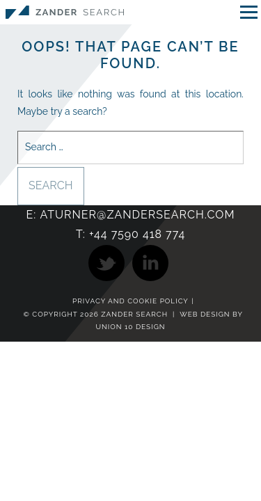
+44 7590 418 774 (137, 234)
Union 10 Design (130, 327)
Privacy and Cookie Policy (130, 301)
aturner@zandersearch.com (137, 214)
